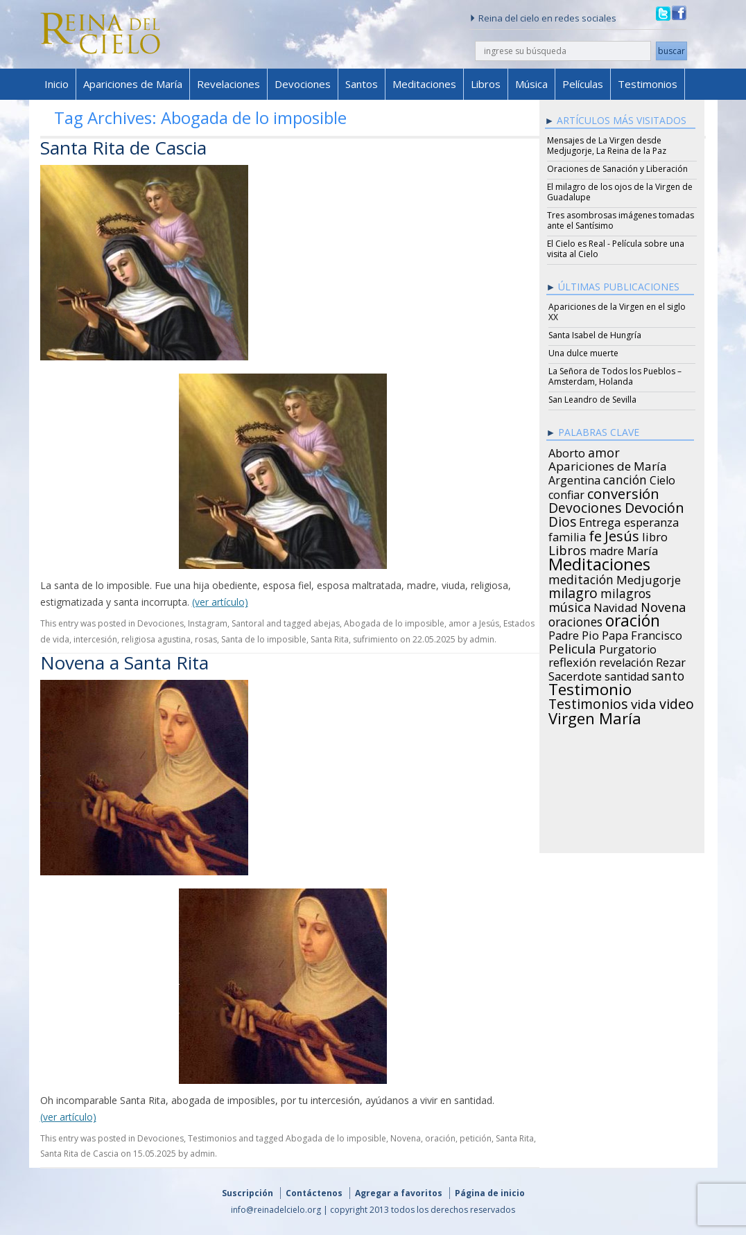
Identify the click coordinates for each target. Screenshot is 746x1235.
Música (531, 84)
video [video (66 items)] (676, 702)
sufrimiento (375, 639)
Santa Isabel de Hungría (594, 335)
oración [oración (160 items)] (632, 618)
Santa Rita (330, 639)
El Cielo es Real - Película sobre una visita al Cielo (615, 249)
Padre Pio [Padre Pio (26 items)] (573, 633)
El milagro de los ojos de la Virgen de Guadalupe (620, 192)
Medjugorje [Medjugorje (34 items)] (648, 578)
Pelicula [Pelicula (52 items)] (572, 646)
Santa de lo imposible (263, 639)
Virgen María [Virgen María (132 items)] (594, 715)
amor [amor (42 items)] (604, 450)
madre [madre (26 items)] (606, 548)
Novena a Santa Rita (124, 662)
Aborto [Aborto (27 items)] (566, 451)
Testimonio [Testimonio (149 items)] (590, 687)
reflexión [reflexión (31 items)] (572, 660)
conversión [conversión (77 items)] (623, 491)
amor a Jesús (474, 623)
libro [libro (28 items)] (655, 535)
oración (440, 1138)
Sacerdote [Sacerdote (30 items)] (575, 674)
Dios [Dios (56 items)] (562, 519)
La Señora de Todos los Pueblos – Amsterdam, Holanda (615, 376)
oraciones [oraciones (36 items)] (575, 619)
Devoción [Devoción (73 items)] (654, 505)
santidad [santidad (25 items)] (627, 674)
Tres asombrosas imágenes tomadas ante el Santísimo (620, 220)
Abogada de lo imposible (394, 623)
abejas (326, 623)
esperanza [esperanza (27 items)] (651, 520)
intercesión (95, 639)
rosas (206, 639)
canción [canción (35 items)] (625, 477)
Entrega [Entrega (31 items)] (600, 520)
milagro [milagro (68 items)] (573, 591)
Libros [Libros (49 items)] (567, 548)
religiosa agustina (156, 639)
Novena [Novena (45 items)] (663, 605)
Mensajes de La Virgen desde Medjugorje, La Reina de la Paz (606, 145)
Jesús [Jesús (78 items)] (622, 533)
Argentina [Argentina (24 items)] (574, 478)
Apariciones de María (132, 84)
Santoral (248, 623)
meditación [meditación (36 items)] (581, 577)
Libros (486, 84)
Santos (361, 84)
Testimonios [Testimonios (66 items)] (588, 702)
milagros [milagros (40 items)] (625, 591)
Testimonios (647, 84)
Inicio (56, 84)
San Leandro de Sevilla (592, 399)
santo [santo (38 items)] (668, 673)
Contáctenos (314, 1193)
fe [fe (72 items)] (595, 534)
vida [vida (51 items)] (644, 702)
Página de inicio (490, 1193)
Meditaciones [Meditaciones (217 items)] (599, 562)
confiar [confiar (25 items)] (566, 492)
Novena (405, 1138)
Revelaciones (228, 84)
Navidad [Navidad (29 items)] (615, 605)
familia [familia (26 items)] (567, 535)
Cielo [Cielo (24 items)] (662, 478)
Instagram (207, 623)
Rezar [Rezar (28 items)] (671, 660)
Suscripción (247, 1193)
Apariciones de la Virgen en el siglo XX (617, 312)
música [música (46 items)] (569, 605)
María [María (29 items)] (642, 548)
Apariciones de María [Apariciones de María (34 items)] (607, 464)
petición (476, 1138)
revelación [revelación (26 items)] (626, 660)
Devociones (303, 84)
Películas (582, 84)
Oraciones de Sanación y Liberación (617, 169)
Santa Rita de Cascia (123, 147)
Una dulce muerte (583, 353)
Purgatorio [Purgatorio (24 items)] (628, 647)
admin (481, 639)
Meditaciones (424, 84)
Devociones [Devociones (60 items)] (585, 505)
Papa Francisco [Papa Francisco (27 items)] (642, 633)
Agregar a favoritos (398, 1193)
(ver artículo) (220, 601)
